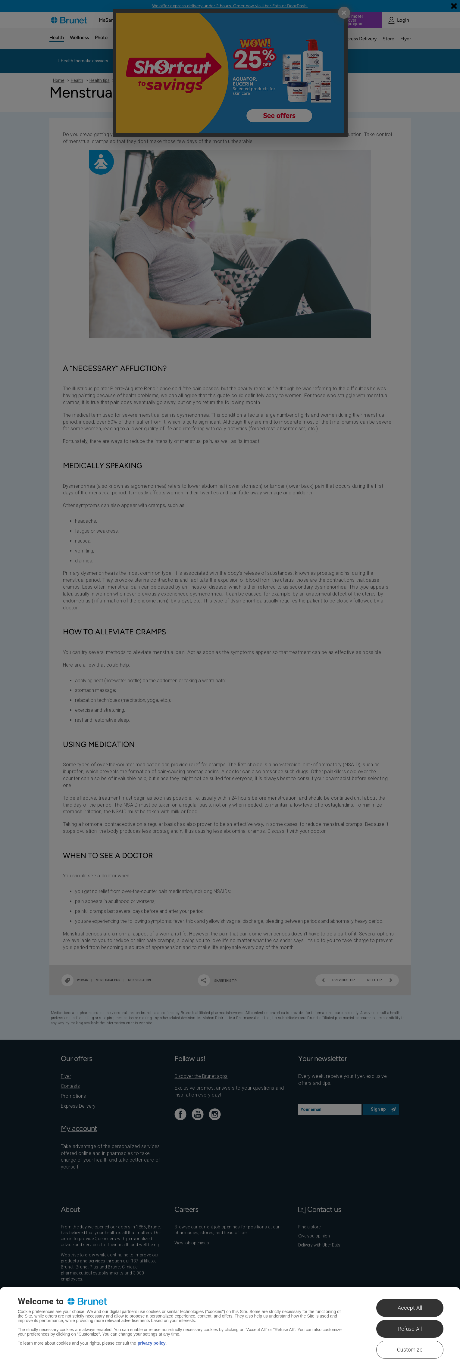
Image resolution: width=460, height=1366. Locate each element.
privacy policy (152, 1343)
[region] (230, 1326)
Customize (410, 1349)
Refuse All (410, 1329)
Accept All (410, 1308)
